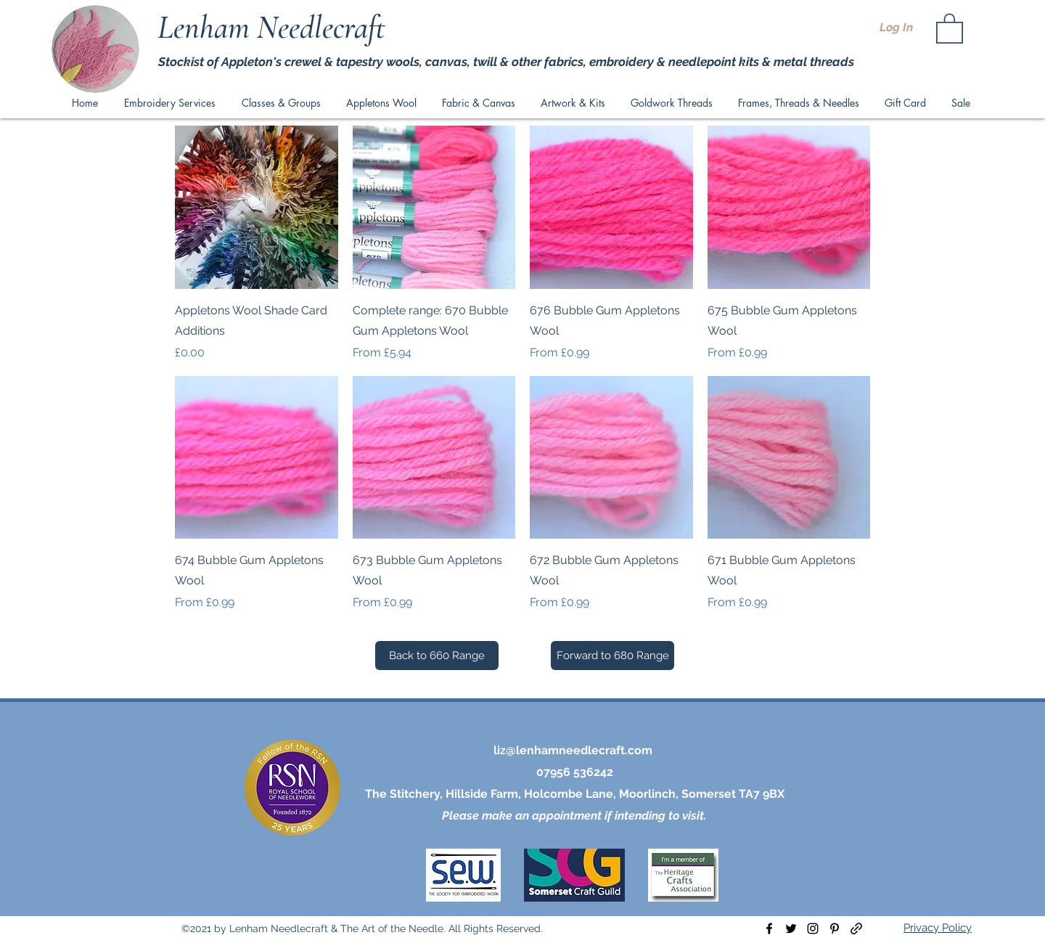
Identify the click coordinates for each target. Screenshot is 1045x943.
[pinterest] (834, 928)
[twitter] (791, 928)
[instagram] (813, 928)
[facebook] (769, 928)
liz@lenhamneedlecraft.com (572, 750)
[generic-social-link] (856, 928)
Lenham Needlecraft (275, 27)
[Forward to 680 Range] (612, 655)
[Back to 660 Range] (437, 655)
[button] (949, 28)
